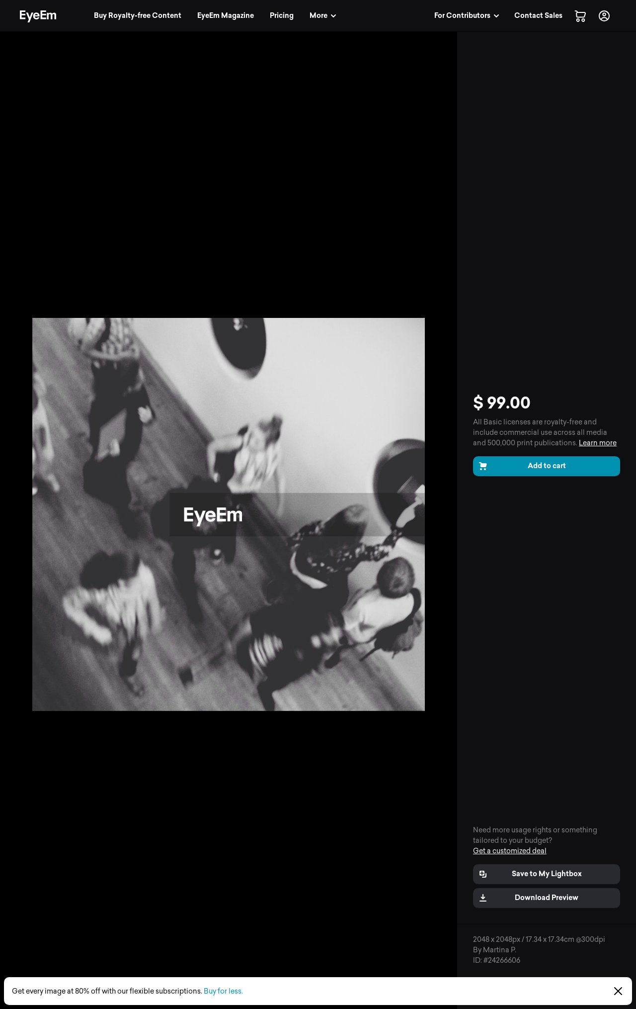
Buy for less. (223, 991)
